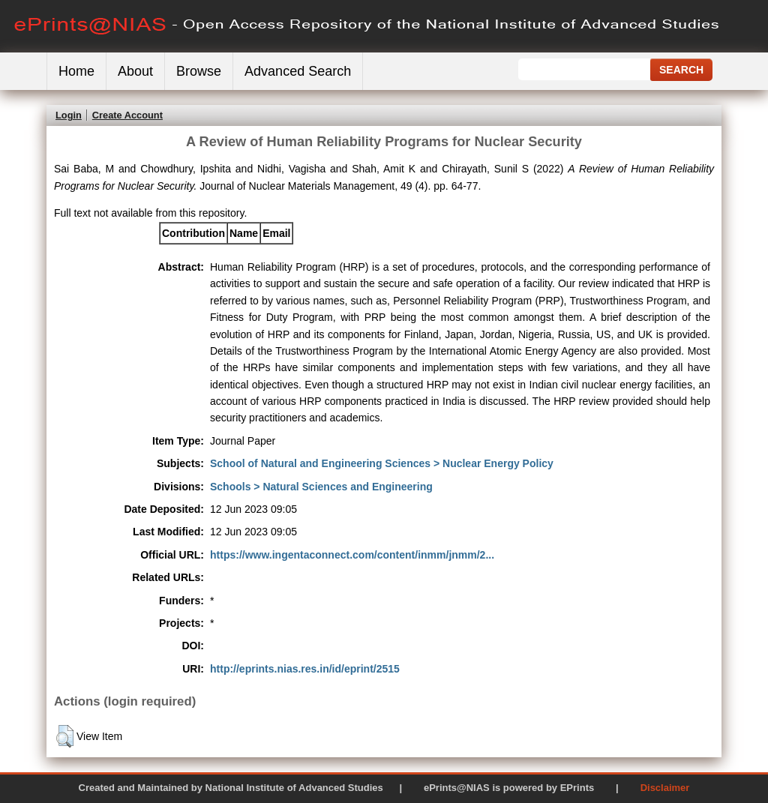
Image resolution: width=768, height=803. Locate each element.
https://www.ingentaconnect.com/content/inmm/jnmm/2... (352, 555)
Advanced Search (297, 71)
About (135, 71)
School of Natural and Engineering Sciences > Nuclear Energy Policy (382, 463)
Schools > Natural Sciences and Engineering (321, 487)
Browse (198, 71)
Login (69, 115)
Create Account (127, 115)
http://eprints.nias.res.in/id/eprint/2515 (305, 669)
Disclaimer (665, 787)
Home (76, 71)
